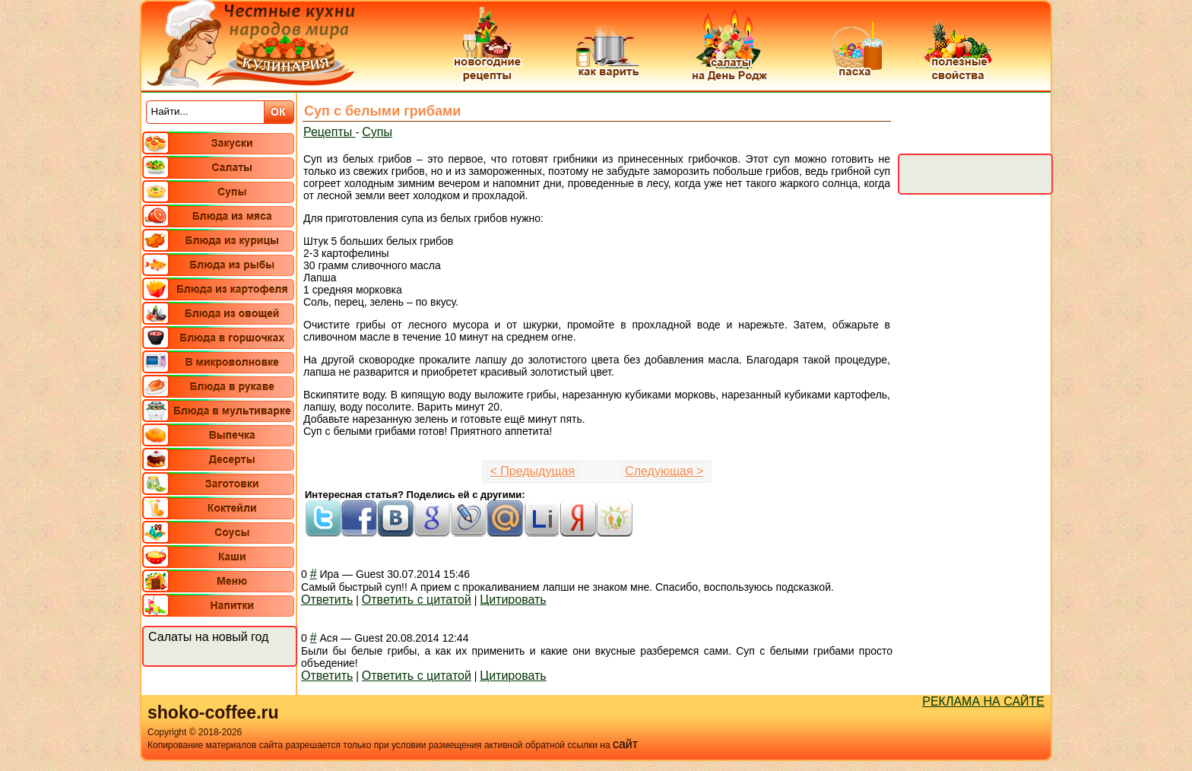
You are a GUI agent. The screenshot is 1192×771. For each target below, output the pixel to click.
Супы (377, 131)
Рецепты (329, 131)
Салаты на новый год (208, 636)
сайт (625, 744)
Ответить (327, 599)
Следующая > (664, 471)
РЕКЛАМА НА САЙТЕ (983, 701)
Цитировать (513, 599)
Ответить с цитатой (416, 599)
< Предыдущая (532, 471)
